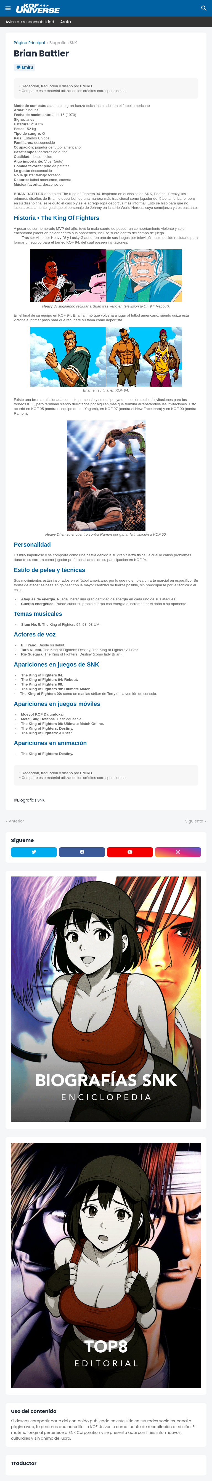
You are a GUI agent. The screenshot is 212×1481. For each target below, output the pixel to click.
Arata (65, 22)
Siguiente (194, 821)
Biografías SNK (63, 43)
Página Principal (29, 43)
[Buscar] (205, 8)
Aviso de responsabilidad (30, 22)
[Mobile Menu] (8, 8)
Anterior (16, 821)
